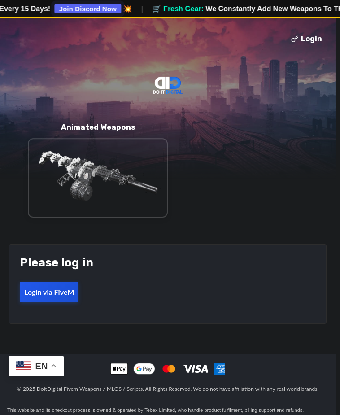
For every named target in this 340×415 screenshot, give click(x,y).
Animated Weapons (98, 126)
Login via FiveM (49, 292)
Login (306, 39)
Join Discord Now (91, 9)
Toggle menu (19, 39)
